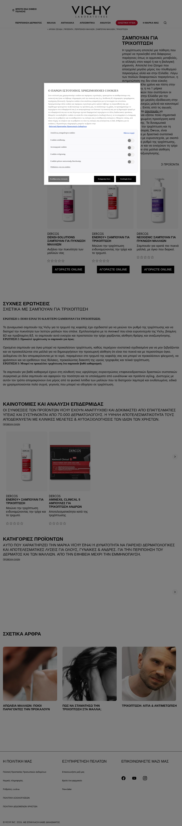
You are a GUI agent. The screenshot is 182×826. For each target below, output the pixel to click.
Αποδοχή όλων (126, 179)
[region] (92, 134)
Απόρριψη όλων (104, 179)
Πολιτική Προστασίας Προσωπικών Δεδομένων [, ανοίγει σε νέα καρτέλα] (68, 126)
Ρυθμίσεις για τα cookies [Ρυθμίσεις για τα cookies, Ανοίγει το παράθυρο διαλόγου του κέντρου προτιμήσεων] (60, 167)
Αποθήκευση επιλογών (59, 179)
